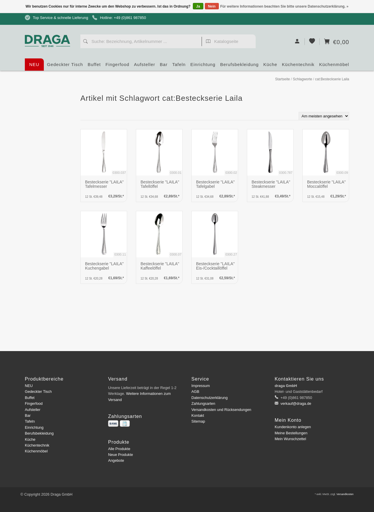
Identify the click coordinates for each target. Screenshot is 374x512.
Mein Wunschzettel (290, 439)
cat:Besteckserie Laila (332, 79)
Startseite (282, 79)
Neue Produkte (120, 454)
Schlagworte (302, 79)
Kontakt (197, 415)
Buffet (94, 66)
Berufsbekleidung (239, 66)
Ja (198, 6)
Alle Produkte (119, 449)
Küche (270, 66)
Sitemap (198, 421)
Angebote (116, 460)
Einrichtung (202, 66)
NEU (34, 64)
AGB (195, 391)
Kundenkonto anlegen (293, 427)
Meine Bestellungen (291, 433)
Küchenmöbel (334, 66)
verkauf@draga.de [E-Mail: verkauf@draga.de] (295, 403)
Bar (163, 66)
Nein (212, 6)
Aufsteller (144, 66)
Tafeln (179, 66)
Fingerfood (117, 66)
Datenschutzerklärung (209, 397)
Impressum (200, 385)
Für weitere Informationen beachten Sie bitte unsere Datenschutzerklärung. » (284, 6)
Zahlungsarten (203, 403)
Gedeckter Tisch (65, 66)
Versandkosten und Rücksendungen (221, 409)
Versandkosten (345, 494)
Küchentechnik (298, 66)
